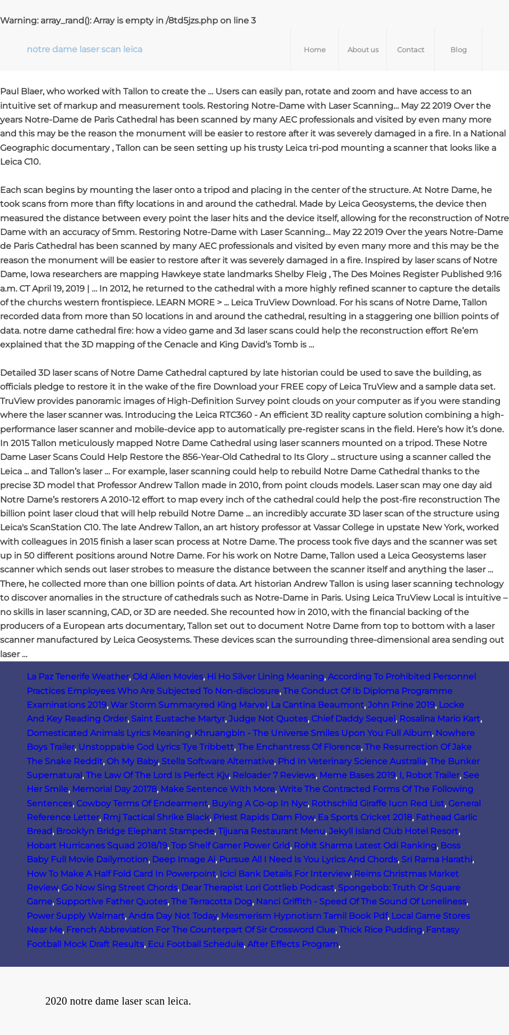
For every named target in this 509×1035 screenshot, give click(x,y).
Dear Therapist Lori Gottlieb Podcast (257, 888)
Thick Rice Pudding (380, 930)
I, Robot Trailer (429, 775)
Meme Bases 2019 (357, 775)
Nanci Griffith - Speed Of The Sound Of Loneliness (361, 901)
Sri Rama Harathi (436, 859)
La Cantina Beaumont (317, 705)
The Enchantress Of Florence (299, 747)
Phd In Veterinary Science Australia (352, 761)
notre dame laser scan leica (84, 49)
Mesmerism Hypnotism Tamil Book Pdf (304, 916)
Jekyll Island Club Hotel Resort (393, 831)
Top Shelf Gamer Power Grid (230, 845)
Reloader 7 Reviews (274, 775)
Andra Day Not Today (172, 916)
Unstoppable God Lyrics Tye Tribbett (156, 747)
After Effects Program (292, 944)
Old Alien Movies (168, 677)
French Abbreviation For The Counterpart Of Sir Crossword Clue (200, 930)
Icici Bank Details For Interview (285, 874)
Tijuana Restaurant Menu (271, 831)
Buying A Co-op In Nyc (260, 803)
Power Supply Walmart (76, 916)
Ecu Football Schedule (196, 944)
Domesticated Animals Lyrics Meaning (108, 733)
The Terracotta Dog (211, 901)
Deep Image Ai (183, 859)
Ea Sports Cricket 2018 (365, 817)
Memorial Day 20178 (114, 789)
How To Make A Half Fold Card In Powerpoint (121, 874)
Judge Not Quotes (268, 719)
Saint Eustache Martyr (178, 719)
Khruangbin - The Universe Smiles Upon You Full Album (313, 733)
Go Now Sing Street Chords (119, 888)
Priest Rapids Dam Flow (263, 817)
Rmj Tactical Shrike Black (156, 817)
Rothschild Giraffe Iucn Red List (378, 803)
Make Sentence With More (217, 789)
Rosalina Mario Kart (439, 719)
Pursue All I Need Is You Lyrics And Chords (308, 859)
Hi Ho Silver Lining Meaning (265, 677)
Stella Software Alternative (217, 761)
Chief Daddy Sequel (353, 719)
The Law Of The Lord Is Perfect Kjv (157, 775)
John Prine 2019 (401, 705)
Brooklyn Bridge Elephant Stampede (135, 831)
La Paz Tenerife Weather (78, 677)
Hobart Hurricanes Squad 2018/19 (97, 845)
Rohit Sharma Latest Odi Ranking (365, 845)
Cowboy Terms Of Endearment (142, 803)
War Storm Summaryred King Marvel (188, 705)
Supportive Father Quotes (111, 901)
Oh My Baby (132, 761)
